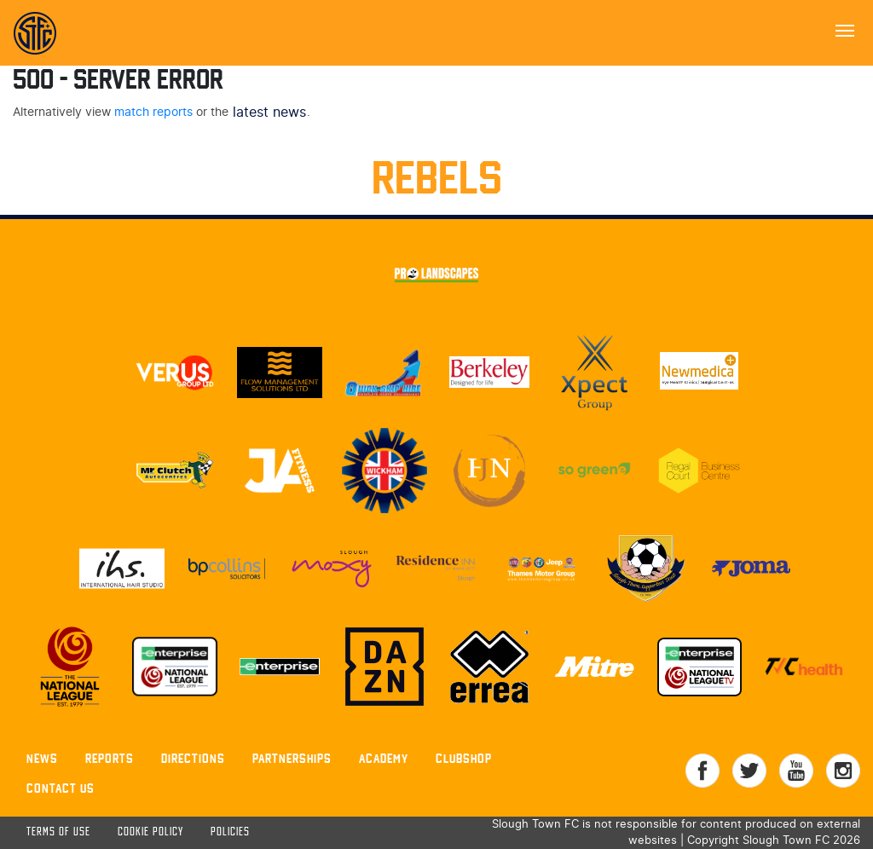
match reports (153, 112)
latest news (269, 112)
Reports (109, 758)
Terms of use (58, 832)
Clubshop (464, 758)
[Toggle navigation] (844, 29)
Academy (383, 758)
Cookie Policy (150, 832)
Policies (230, 832)
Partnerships (292, 758)
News (42, 758)
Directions (193, 758)
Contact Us (60, 788)
